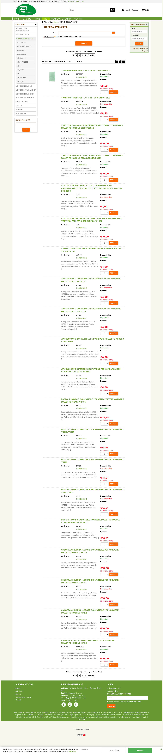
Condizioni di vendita (56, 20)
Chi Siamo (25, 20)
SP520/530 (21, 84)
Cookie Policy (72, 751)
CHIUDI (161, 749)
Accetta (140, 750)
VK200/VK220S (22, 64)
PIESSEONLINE (81, 79)
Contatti (73, 20)
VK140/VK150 (21, 60)
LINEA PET (19, 112)
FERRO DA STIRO (22, 104)
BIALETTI (19, 108)
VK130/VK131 (21, 52)
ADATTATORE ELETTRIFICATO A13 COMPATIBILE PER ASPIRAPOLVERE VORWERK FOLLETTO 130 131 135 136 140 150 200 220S (91, 191)
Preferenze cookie (81, 734)
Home (16, 20)
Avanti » (91, 57)
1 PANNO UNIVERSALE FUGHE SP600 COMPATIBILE (85, 99)
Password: (135, 37)
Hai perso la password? (140, 50)
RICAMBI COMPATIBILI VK (24, 41)
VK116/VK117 (21, 44)
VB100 (19, 68)
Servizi (35, 20)
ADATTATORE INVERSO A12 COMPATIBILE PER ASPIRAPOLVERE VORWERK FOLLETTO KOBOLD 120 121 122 (91, 222)
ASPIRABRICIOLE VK (23, 37)
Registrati (145, 53)
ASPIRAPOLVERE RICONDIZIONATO (22, 31)
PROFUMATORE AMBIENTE (25, 100)
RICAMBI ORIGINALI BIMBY (25, 96)
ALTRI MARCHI (21, 116)
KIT (18, 76)
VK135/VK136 (21, 56)
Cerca (55, 35)
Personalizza (114, 750)
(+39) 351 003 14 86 (79, 703)
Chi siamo (19, 696)
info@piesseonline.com (74, 698)
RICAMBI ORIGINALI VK (24, 88)
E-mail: (133, 30)
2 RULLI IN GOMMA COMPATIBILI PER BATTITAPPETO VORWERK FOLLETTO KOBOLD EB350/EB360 (92, 128)
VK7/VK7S (20, 72)
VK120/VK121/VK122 (24, 48)
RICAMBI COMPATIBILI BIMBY (26, 92)
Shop (42, 20)
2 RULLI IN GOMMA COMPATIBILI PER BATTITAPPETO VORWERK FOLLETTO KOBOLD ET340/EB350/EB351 (92, 159)
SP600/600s (21, 80)
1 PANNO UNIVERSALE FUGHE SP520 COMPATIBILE (85, 72)
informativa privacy (137, 707)
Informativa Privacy (115, 693)
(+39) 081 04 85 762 (76, 1)
